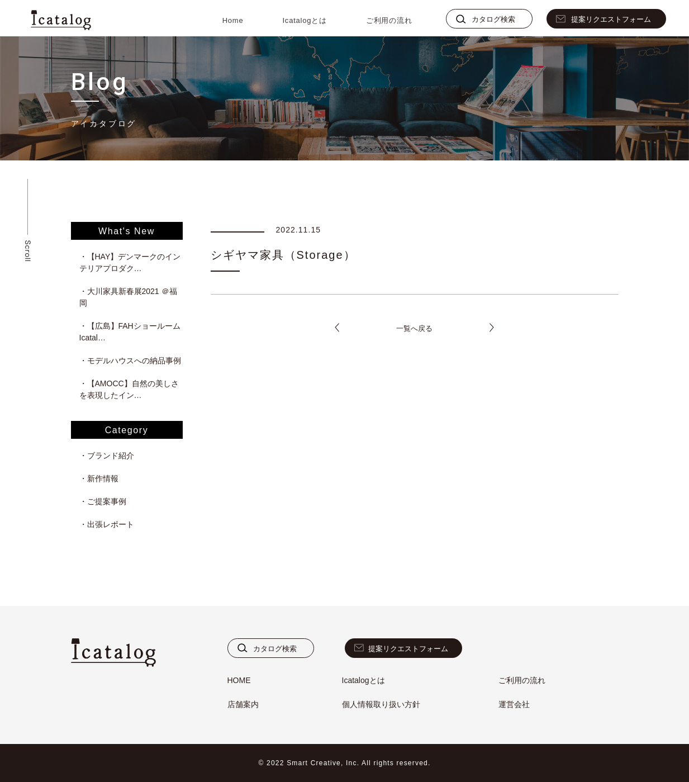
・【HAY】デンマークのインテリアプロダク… (130, 262)
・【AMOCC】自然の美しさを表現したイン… (129, 389)
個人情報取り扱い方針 (381, 704)
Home (233, 20)
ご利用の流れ (389, 20)
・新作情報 (98, 478)
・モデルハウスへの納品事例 (130, 360)
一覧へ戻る (414, 328)
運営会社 (514, 704)
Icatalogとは (304, 20)
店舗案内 (243, 704)
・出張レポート (106, 524)
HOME (239, 680)
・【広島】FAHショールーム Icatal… (131, 331)
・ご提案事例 (102, 501)
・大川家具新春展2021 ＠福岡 (128, 297)
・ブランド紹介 (106, 455)
